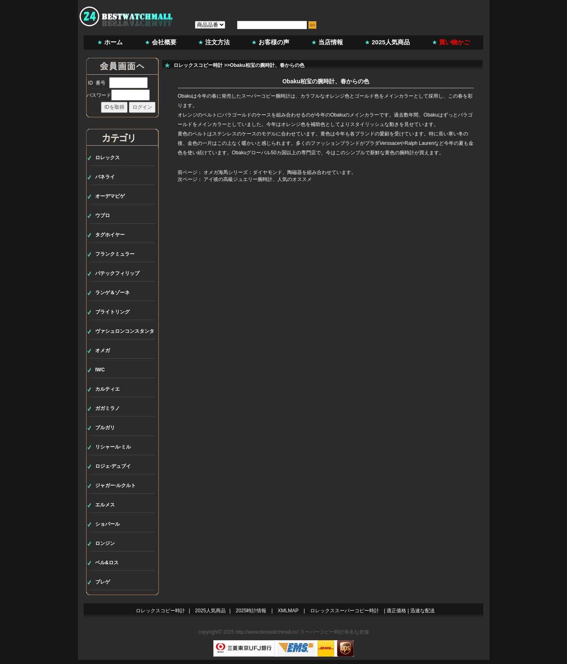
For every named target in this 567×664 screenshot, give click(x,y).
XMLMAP (288, 611)
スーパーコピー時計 (322, 632)
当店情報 (330, 42)
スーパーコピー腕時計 (265, 96)
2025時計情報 (251, 611)
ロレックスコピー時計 (198, 65)
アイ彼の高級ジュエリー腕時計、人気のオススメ (257, 179)
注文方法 (217, 42)
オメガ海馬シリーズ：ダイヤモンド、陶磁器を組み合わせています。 (279, 172)
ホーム (113, 42)
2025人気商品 (391, 42)
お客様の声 (273, 42)
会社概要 (164, 42)
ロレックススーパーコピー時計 (344, 611)
